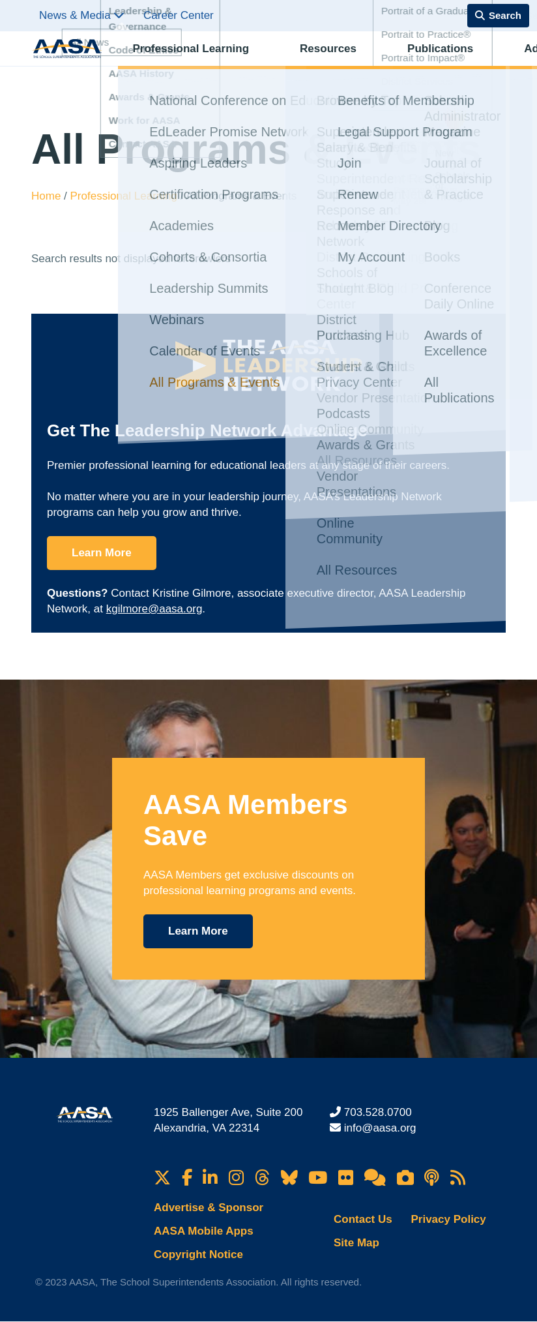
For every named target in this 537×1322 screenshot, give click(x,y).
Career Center (178, 15)
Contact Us (363, 1219)
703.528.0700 (378, 1112)
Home (47, 196)
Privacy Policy (448, 1219)
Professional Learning (179, 62)
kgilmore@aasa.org (154, 609)
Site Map (356, 1243)
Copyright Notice (198, 1254)
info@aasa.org (380, 1128)
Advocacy (405, 62)
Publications (340, 62)
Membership (469, 62)
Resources (272, 62)
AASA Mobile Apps (204, 1231)
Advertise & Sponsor (208, 1207)
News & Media (81, 15)
